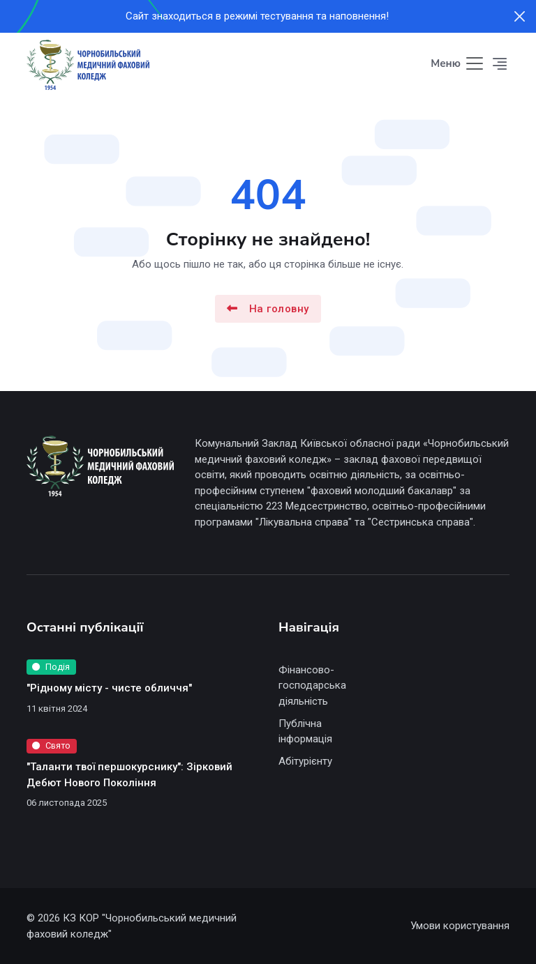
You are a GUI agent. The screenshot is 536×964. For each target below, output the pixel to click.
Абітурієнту (305, 761)
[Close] (519, 16)
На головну (268, 308)
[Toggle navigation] (458, 64)
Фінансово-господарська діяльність (312, 685)
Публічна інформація (305, 731)
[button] (500, 64)
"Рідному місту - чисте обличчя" (109, 688)
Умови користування (459, 925)
